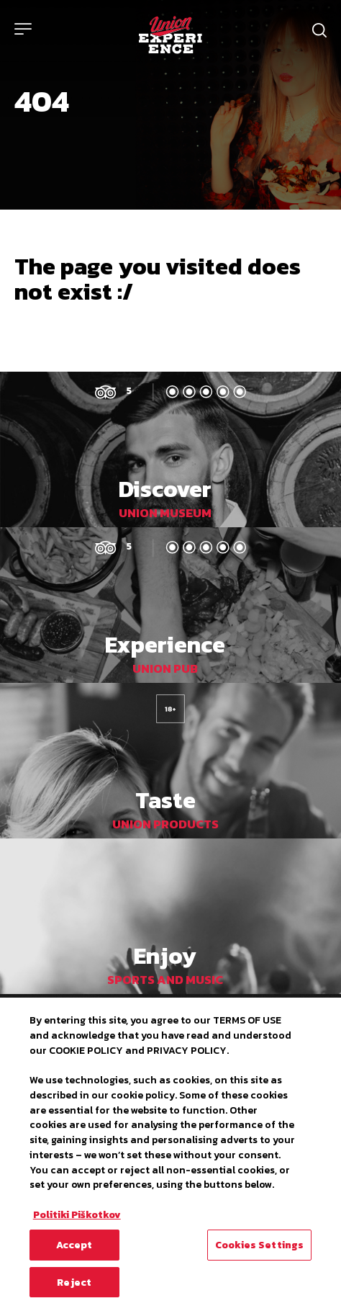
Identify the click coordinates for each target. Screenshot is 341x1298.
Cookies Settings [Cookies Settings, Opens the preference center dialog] (259, 1250)
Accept (74, 1250)
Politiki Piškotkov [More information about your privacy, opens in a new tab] (77, 1219)
